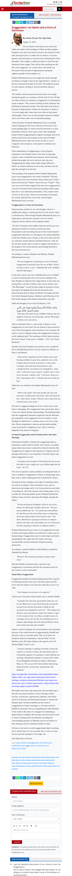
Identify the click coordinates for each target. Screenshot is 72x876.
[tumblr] (38, 22)
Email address (18, 806)
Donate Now (36, 783)
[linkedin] (24, 22)
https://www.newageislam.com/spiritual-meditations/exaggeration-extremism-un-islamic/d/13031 (32, 745)
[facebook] (14, 22)
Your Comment (18, 815)
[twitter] (21, 22)
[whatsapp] (17, 22)
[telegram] (28, 22)
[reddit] (31, 22)
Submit (17, 842)
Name (14, 797)
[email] (35, 22)
